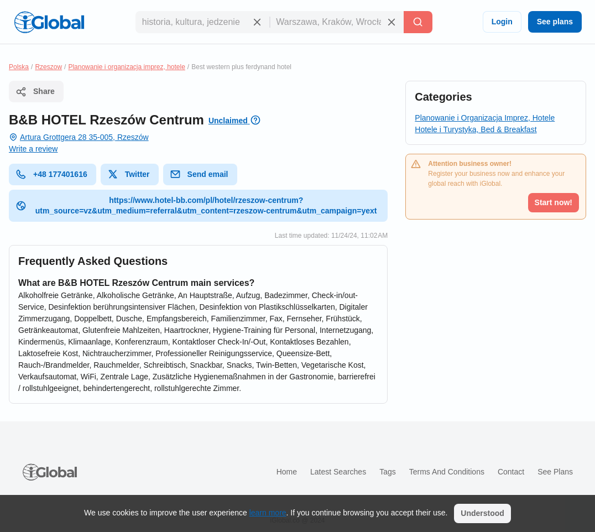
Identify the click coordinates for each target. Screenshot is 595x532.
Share (35, 91)
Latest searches (338, 472)
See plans (555, 22)
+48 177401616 (51, 174)
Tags (387, 472)
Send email (199, 174)
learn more (267, 513)
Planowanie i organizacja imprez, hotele (126, 66)
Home (286, 472)
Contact (511, 472)
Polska (19, 66)
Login (502, 22)
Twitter (128, 174)
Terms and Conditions (446, 472)
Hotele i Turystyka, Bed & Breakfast (475, 129)
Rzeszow (48, 66)
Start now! (553, 202)
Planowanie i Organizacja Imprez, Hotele (485, 118)
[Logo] (49, 22)
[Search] (418, 22)
